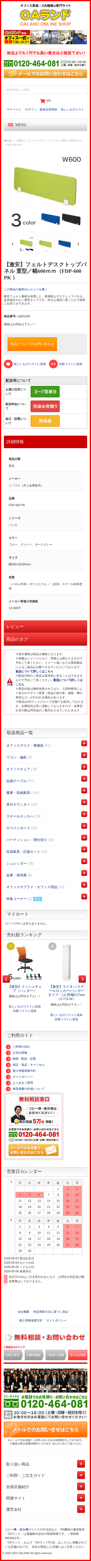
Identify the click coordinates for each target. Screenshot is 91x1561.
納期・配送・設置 (21, 1058)
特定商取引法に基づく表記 (50, 1311)
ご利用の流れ (18, 1046)
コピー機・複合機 (16, 1529)
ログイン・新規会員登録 (41, 109)
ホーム (8, 140)
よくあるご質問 (19, 1082)
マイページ (14, 109)
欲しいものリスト (72, 109)
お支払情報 (16, 1052)
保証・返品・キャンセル (25, 1064)
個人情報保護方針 (21, 1070)
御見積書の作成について (25, 1088)
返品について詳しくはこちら (34, 671)
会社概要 (23, 1311)
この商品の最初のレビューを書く (26, 289)
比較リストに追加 (24, 1011)
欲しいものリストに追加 (25, 1006)
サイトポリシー (19, 1076)
